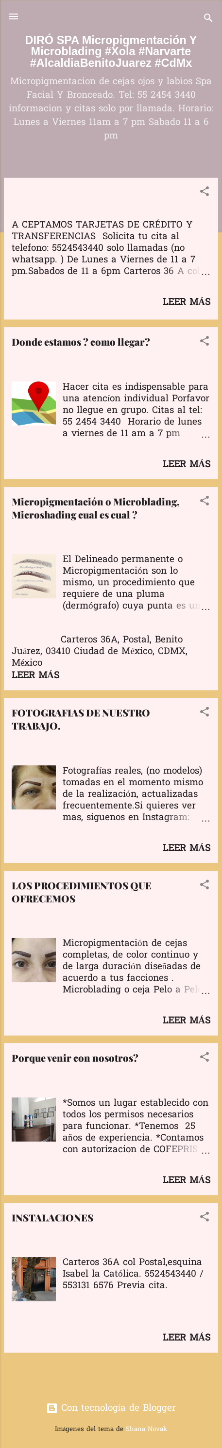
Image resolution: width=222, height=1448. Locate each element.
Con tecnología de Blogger (111, 1408)
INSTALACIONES (52, 1217)
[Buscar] (208, 19)
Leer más (186, 302)
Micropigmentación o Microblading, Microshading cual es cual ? (96, 508)
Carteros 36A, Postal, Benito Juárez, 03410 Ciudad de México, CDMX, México (100, 651)
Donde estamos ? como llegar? (81, 341)
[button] (204, 192)
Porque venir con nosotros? (75, 1057)
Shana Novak (146, 1429)
